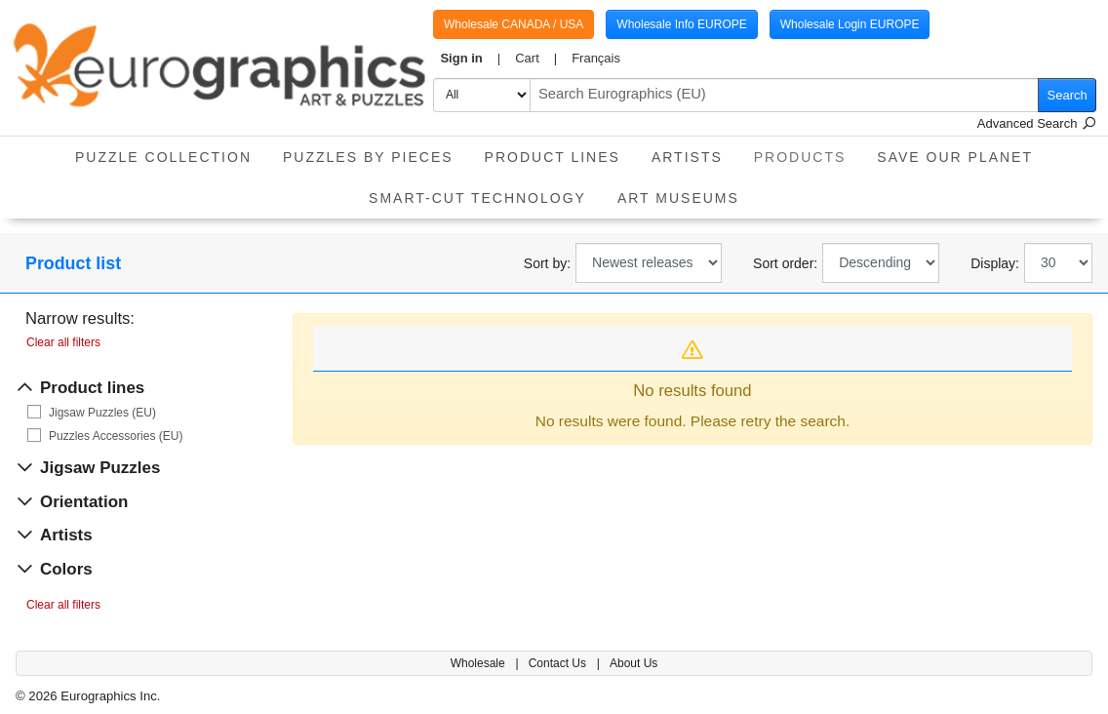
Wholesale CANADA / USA (513, 24)
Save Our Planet (955, 157)
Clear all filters (63, 342)
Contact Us (559, 663)
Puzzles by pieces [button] (368, 157)
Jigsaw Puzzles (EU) (102, 412)
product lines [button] (552, 157)
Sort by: (547, 263)
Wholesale (479, 663)
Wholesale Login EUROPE (850, 24)
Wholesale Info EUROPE (681, 24)
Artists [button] (687, 157)
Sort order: (785, 263)
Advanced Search (1036, 123)
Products (808, 151)
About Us (633, 663)
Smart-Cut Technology (477, 198)
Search (1068, 95)
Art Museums (678, 198)
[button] (470, 58)
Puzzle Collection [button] (163, 157)
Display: (994, 263)
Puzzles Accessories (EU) (115, 436)
